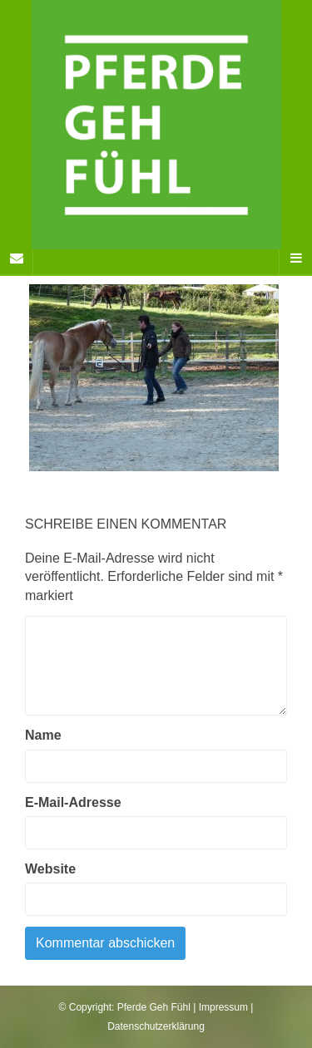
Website (50, 869)
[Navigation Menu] (295, 258)
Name (43, 735)
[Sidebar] (16, 258)
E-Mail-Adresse (73, 802)
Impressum (223, 1007)
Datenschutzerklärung (156, 1026)
